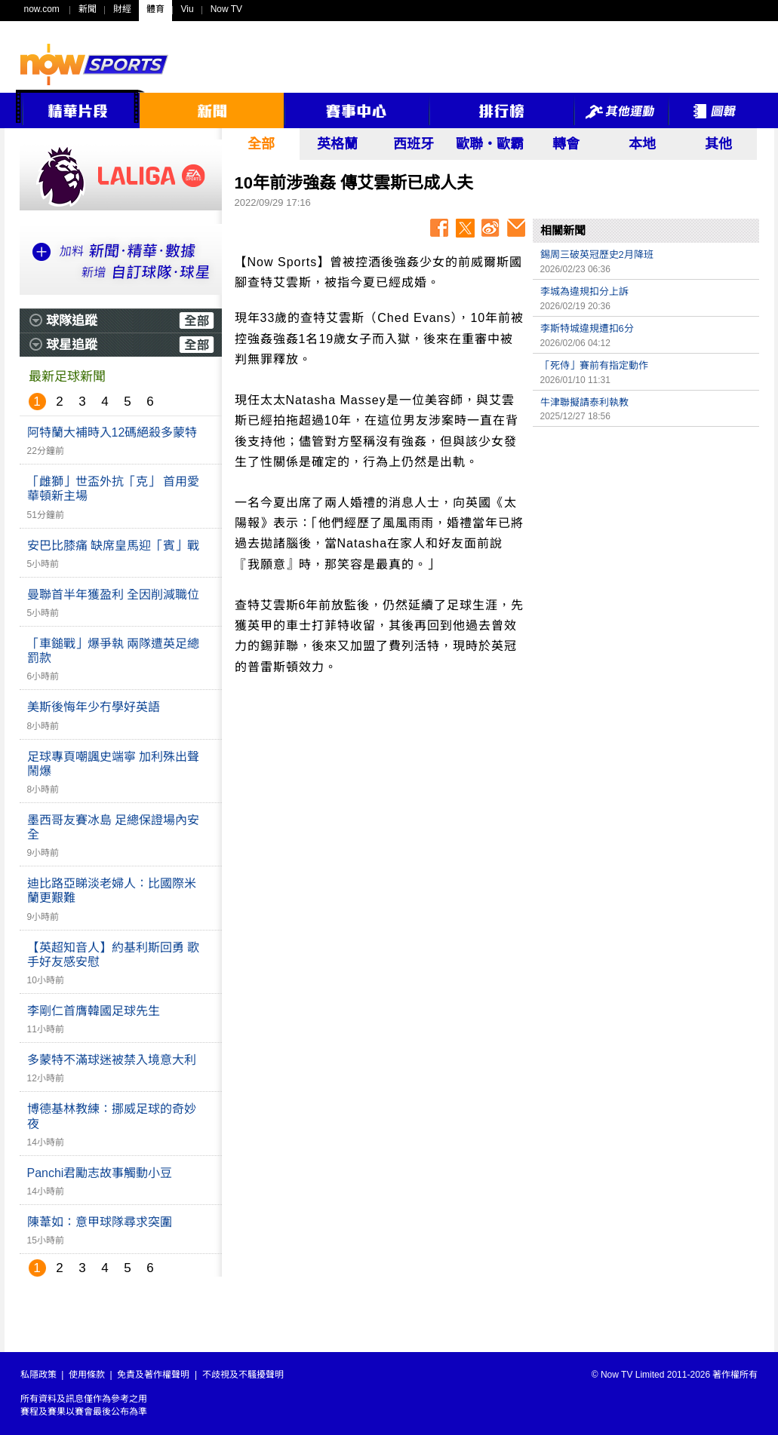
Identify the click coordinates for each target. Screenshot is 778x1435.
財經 (122, 9)
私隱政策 (38, 1374)
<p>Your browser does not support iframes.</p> (646, 540)
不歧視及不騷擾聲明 (243, 1374)
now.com (42, 9)
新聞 (87, 9)
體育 (155, 9)
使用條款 (87, 1374)
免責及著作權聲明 (153, 1374)
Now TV (226, 9)
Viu (187, 9)
